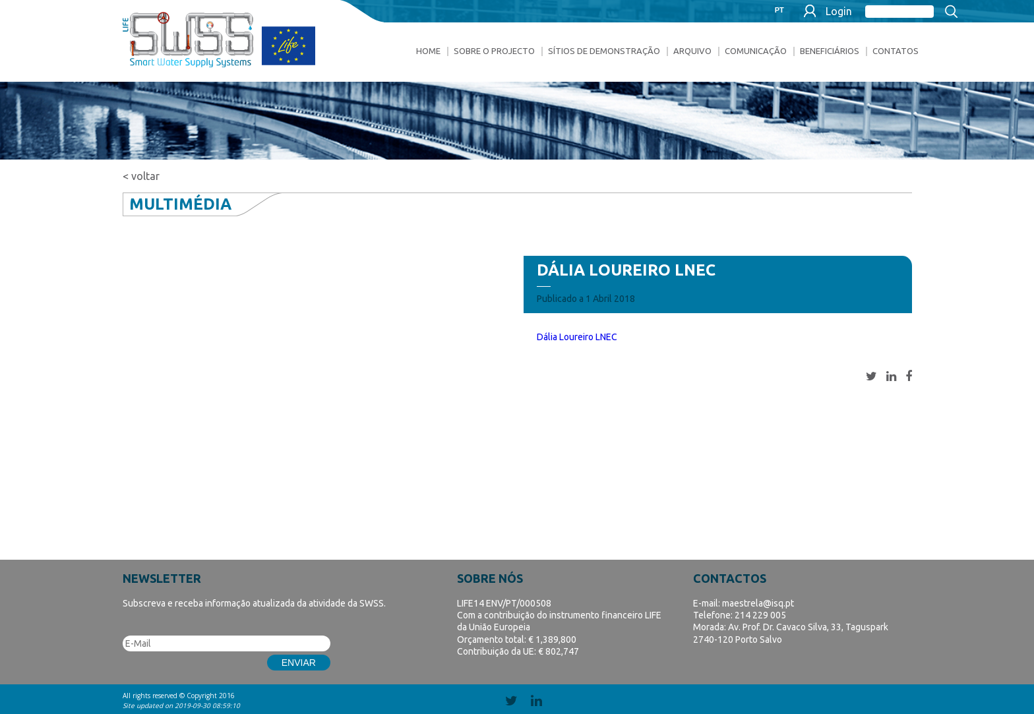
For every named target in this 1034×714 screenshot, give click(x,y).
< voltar (141, 176)
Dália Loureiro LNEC (577, 337)
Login (839, 11)
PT (779, 10)
